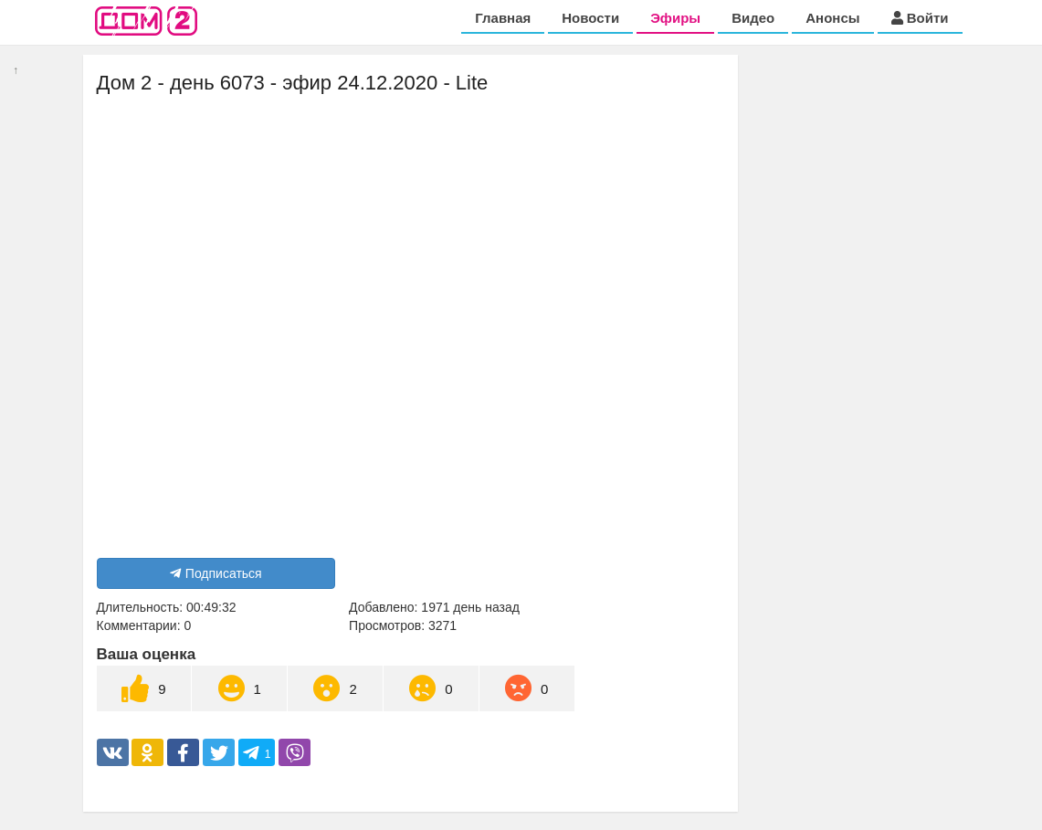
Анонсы (832, 18)
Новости (590, 18)
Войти (920, 18)
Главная (503, 18)
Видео (753, 18)
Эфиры (675, 18)
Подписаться (216, 573)
